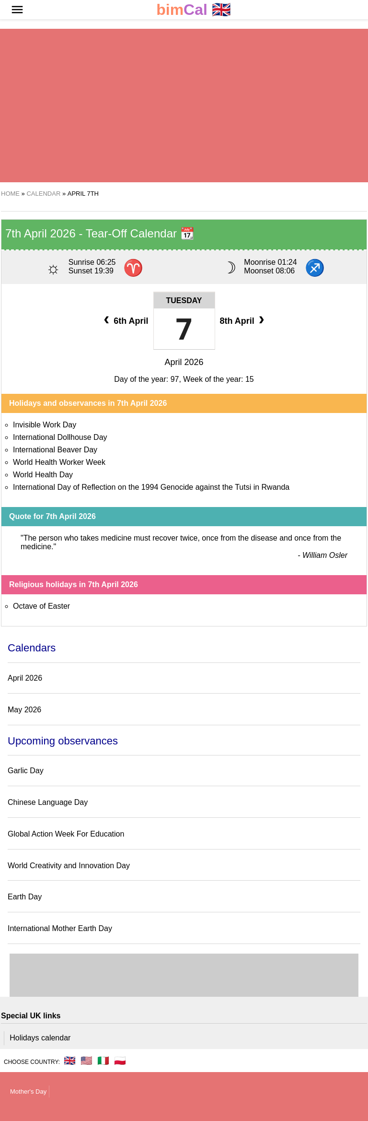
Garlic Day (26, 771)
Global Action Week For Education (66, 834)
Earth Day (25, 897)
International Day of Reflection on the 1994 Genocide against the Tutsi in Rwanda (151, 487)
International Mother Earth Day (60, 928)
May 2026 (24, 710)
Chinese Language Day (48, 802)
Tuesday (184, 300)
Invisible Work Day (44, 425)
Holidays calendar (40, 1038)
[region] (184, 105)
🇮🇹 (103, 1060)
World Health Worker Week (59, 462)
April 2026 (183, 362)
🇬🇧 (193, 10)
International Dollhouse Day (60, 437)
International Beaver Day (55, 450)
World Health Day (43, 475)
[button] (17, 9)
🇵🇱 (120, 1060)
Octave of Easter (41, 606)
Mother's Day (28, 1091)
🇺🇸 (86, 1060)
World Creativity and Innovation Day (69, 865)
